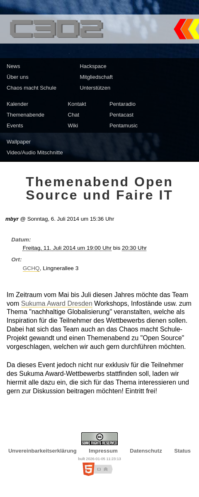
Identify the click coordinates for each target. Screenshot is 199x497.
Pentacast (121, 115)
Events (15, 125)
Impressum (103, 451)
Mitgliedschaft (96, 77)
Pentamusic (123, 125)
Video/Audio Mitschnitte (35, 152)
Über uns (18, 77)
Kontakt (77, 104)
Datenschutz (146, 451)
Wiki (73, 125)
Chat (73, 115)
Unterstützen (95, 88)
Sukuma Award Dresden (56, 303)
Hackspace (93, 66)
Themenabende (25, 115)
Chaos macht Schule (31, 88)
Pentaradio (122, 104)
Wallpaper (19, 142)
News (13, 66)
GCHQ (31, 268)
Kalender (17, 104)
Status (182, 451)
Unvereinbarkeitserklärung (42, 451)
